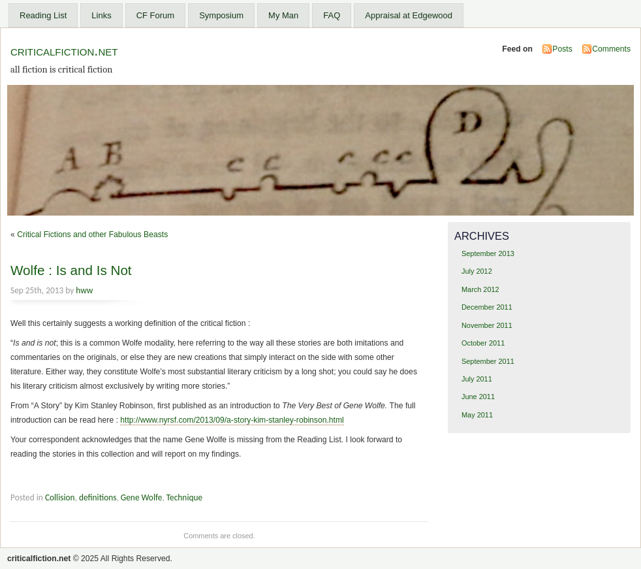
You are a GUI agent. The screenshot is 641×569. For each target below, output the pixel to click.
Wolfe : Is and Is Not (71, 270)
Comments (611, 49)
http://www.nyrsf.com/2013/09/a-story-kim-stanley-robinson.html (232, 420)
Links (101, 15)
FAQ (331, 15)
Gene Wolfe (142, 497)
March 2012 (480, 289)
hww (84, 290)
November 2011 (486, 325)
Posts (562, 49)
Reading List (43, 15)
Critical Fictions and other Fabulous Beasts (92, 234)
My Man (283, 15)
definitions (97, 497)
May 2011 (477, 415)
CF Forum (155, 15)
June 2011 (478, 396)
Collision (60, 497)
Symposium (221, 15)
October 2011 (483, 343)
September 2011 (487, 361)
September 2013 (487, 253)
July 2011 (476, 379)
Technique (184, 497)
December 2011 (486, 307)
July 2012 (476, 271)
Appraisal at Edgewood (408, 15)
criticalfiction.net (63, 50)
